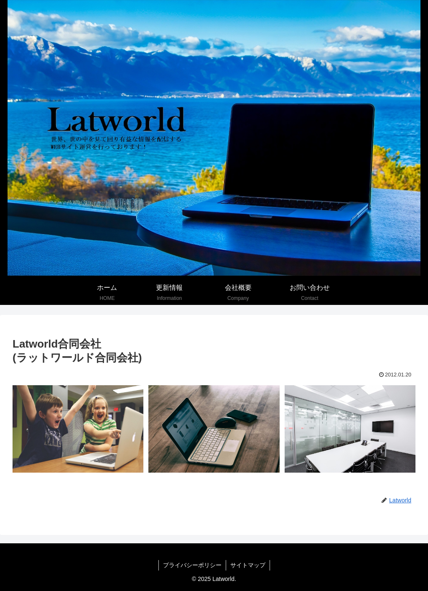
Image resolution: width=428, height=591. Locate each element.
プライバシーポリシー (192, 565)
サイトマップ (247, 565)
